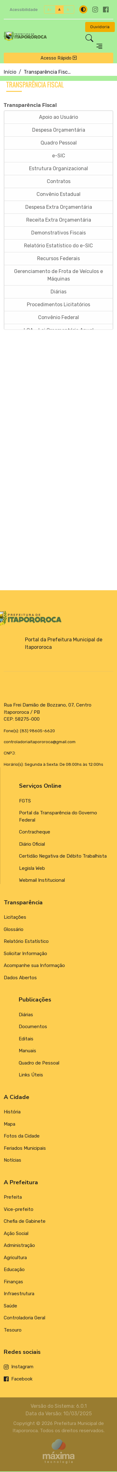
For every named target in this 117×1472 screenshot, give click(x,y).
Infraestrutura (19, 1294)
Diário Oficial (32, 844)
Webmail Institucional (42, 881)
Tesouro (13, 1330)
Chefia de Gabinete (25, 1221)
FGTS (25, 801)
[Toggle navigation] (99, 46)
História (12, 1112)
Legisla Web (32, 868)
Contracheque (34, 832)
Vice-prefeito (18, 1209)
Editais (26, 1039)
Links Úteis (31, 1075)
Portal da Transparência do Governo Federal (58, 817)
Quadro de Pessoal (39, 1063)
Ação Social (16, 1234)
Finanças (13, 1282)
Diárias (26, 1015)
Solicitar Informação (25, 954)
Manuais (27, 1051)
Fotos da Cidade (22, 1136)
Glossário (13, 930)
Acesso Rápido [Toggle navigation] (59, 57)
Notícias (12, 1160)
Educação (14, 1270)
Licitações (15, 918)
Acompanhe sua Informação (34, 966)
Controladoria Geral (24, 1318)
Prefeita (13, 1197)
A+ (49, 9)
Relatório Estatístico (26, 942)
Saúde (10, 1306)
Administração (19, 1246)
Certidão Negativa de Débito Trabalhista (63, 857)
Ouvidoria (100, 26)
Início (10, 72)
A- (69, 9)
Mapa (9, 1124)
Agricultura (15, 1258)
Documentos (33, 1027)
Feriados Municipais (25, 1148)
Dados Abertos (20, 978)
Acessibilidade (24, 9)
